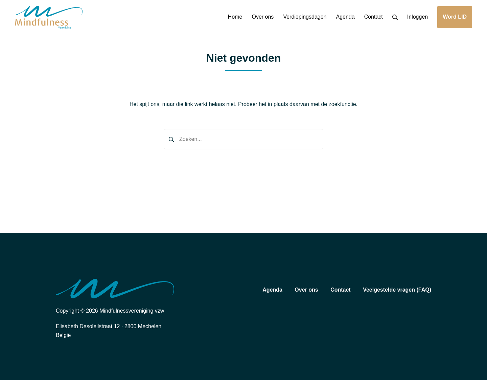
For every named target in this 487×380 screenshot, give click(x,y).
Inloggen (417, 17)
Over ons (306, 290)
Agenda (272, 290)
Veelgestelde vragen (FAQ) (397, 290)
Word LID (455, 17)
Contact (340, 290)
